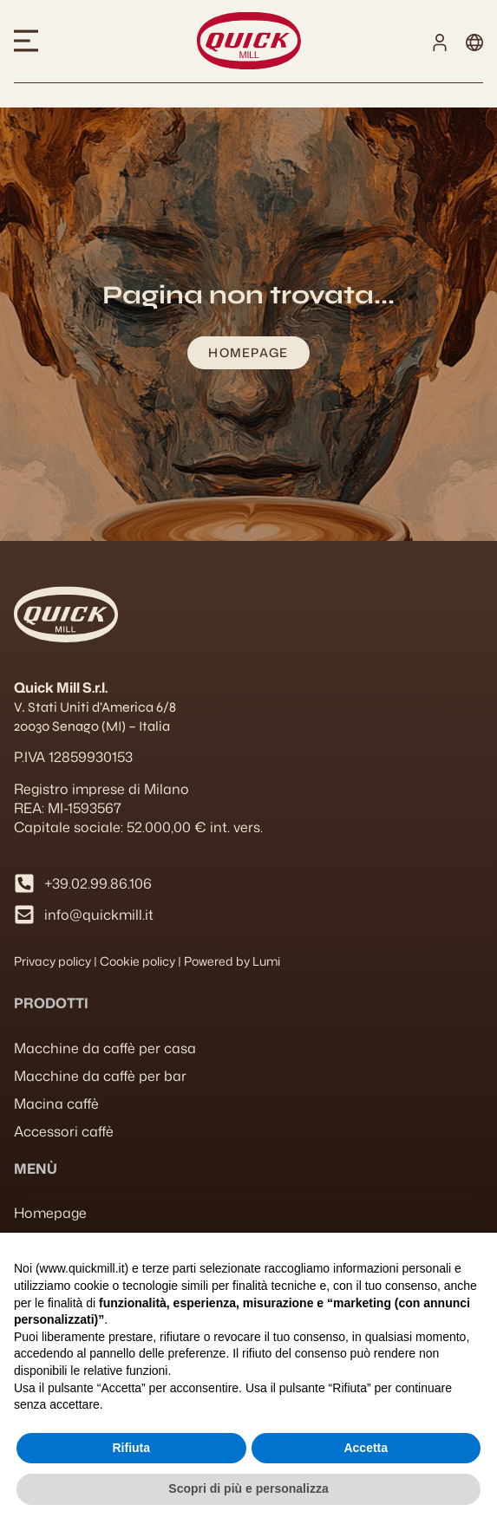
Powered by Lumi (232, 961)
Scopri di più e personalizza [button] (248, 1488)
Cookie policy (137, 961)
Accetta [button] (365, 1448)
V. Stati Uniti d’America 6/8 (95, 707)
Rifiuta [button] (131, 1448)
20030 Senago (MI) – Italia (92, 726)
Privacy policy (52, 961)
